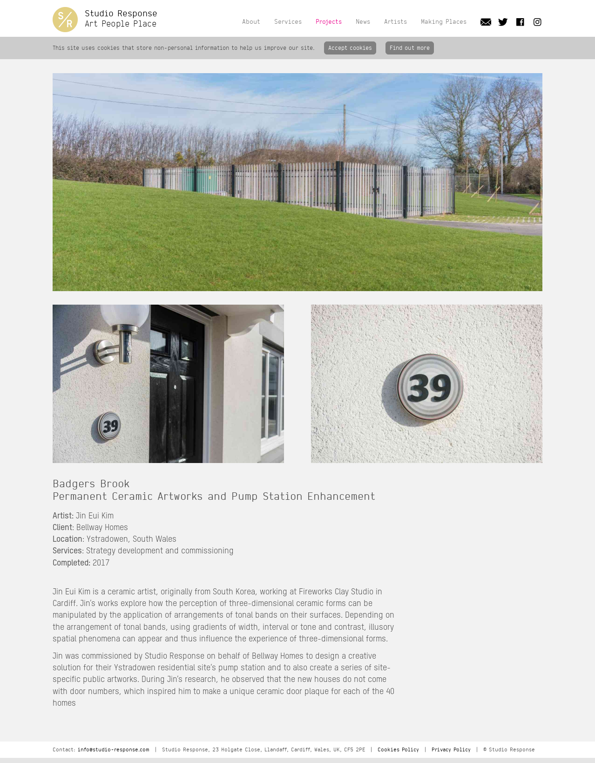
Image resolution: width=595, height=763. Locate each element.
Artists (395, 21)
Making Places (444, 21)
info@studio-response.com (113, 750)
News (363, 21)
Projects (329, 21)
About (251, 21)
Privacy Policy (451, 750)
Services (288, 21)
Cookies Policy (398, 750)
